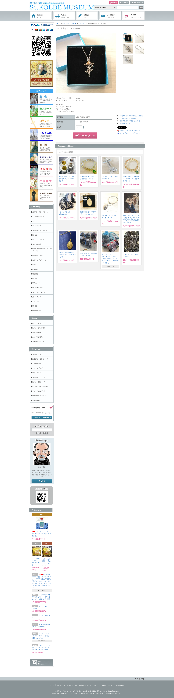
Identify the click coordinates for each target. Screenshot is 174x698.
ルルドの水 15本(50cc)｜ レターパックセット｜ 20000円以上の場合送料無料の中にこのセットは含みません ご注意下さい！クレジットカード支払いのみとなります (41, 581)
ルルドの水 (36, 301)
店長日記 (41, 481)
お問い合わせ (110, 15)
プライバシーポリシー (106, 685)
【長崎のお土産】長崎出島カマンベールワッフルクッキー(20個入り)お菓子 (41, 597)
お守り (34, 265)
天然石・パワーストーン (40, 212)
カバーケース (36, 226)
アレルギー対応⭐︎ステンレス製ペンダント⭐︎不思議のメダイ (67, 255)
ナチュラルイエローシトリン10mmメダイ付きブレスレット (131, 179)
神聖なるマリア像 (38, 342)
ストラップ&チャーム (39, 260)
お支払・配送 (64, 15)
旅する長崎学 (36, 332)
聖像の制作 (36, 400)
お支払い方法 (60, 685)
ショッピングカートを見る (41, 418)
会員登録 (113, 2)
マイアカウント (137, 2)
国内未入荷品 (36, 323)
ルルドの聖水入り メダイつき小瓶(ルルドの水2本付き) (67, 179)
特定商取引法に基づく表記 (88, 685)
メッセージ (36, 221)
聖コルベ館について (38, 382)
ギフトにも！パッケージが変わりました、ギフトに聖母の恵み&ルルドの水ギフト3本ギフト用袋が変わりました (110, 258)
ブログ (87, 15)
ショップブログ (37, 368)
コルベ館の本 (36, 244)
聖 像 (34, 278)
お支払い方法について (39, 354)
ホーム (41, 15)
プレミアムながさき (38, 391)
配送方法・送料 (72, 685)
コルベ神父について (38, 377)
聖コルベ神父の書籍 (38, 328)
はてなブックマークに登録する (130, 133)
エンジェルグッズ (38, 216)
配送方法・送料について (40, 359)
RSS (39, 661)
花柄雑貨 (35, 269)
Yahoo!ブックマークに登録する (130, 131)
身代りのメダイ (37, 297)
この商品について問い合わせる (130, 121)
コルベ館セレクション (39, 230)
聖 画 (34, 306)
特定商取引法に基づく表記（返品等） (132, 116)
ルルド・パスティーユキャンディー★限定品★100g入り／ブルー (41, 636)
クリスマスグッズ (38, 239)
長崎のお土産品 (37, 255)
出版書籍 (35, 274)
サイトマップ (36, 373)
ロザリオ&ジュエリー (69, 23)
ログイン (124, 2)
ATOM (41, 664)
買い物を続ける (125, 123)
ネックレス (81, 23)
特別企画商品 (36, 310)
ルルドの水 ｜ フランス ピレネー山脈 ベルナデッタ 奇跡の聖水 (41, 534)
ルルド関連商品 (37, 337)
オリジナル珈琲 (37, 288)
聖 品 (34, 235)
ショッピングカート (133, 15)
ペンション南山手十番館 (40, 386)
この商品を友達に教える (128, 118)
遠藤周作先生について (39, 396)
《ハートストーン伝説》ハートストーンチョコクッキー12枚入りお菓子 (41, 647)
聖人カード (36, 283)
